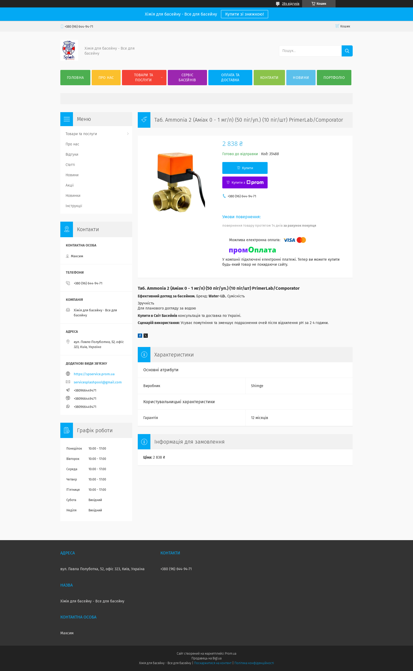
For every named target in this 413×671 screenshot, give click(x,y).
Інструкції (74, 206)
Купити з (247, 182)
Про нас (106, 77)
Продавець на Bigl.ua (206, 658)
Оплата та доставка (230, 77)
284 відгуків (290, 4)
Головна (75, 77)
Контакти (269, 77)
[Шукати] (347, 50)
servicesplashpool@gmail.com (98, 382)
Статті (70, 165)
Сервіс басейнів (187, 77)
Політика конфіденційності (254, 663)
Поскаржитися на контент (212, 663)
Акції (70, 185)
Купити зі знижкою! (244, 14)
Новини (301, 77)
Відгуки (72, 154)
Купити (247, 168)
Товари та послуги (143, 77)
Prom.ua (230, 653)
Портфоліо (334, 77)
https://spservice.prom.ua (94, 374)
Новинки (73, 195)
